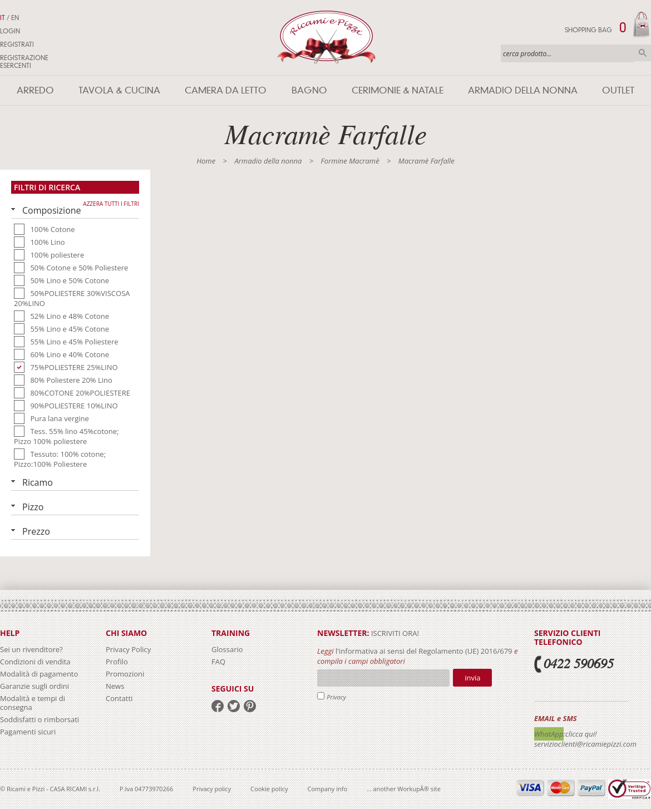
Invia (472, 678)
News (115, 686)
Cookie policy (269, 789)
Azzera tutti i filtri (111, 204)
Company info (328, 789)
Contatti (119, 698)
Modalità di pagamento (39, 674)
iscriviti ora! (394, 633)
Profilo (117, 662)
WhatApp (549, 734)
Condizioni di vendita (35, 662)
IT (2, 18)
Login (10, 31)
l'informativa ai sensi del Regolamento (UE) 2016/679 (424, 651)
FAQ (218, 662)
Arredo (35, 90)
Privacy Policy (128, 649)
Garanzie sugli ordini (34, 686)
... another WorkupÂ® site (404, 789)
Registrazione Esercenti (24, 62)
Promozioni (125, 674)
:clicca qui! (580, 734)
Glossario (227, 649)
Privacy (336, 697)
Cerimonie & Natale (397, 90)
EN (15, 18)
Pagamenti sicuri (28, 732)
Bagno (309, 90)
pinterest (250, 706)
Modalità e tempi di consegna (32, 702)
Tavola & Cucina (119, 90)
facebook (217, 706)
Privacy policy (212, 789)
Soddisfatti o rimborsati (39, 719)
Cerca (642, 53)
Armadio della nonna (523, 90)
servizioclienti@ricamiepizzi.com (585, 744)
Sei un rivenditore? (31, 649)
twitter (234, 706)
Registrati (17, 44)
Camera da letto (226, 90)
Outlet (618, 90)
